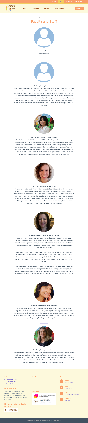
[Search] (72, 8)
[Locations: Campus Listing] (61, 381)
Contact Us (79, 8)
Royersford (69, 1)
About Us (26, 8)
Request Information (12, 384)
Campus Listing (69, 382)
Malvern (54, 1)
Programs (37, 8)
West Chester (78, 1)
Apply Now (67, 400)
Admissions (47, 8)
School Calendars (11, 381)
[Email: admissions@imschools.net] (61, 393)
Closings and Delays (11, 379)
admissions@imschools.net (72, 394)
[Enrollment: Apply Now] (61, 399)
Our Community (60, 8)
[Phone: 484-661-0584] (61, 387)
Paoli (61, 1)
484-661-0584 (68, 388)
